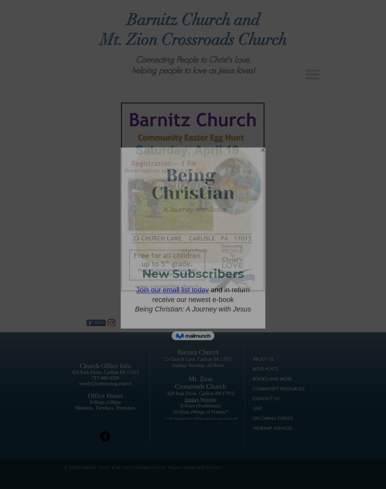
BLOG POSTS (265, 369)
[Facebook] (105, 436)
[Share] (96, 323)
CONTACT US (266, 399)
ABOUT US (263, 359)
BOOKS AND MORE (272, 379)
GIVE (257, 408)
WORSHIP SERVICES (272, 428)
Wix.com (213, 467)
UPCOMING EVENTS (273, 418)
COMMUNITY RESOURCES (279, 389)
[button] (313, 74)
